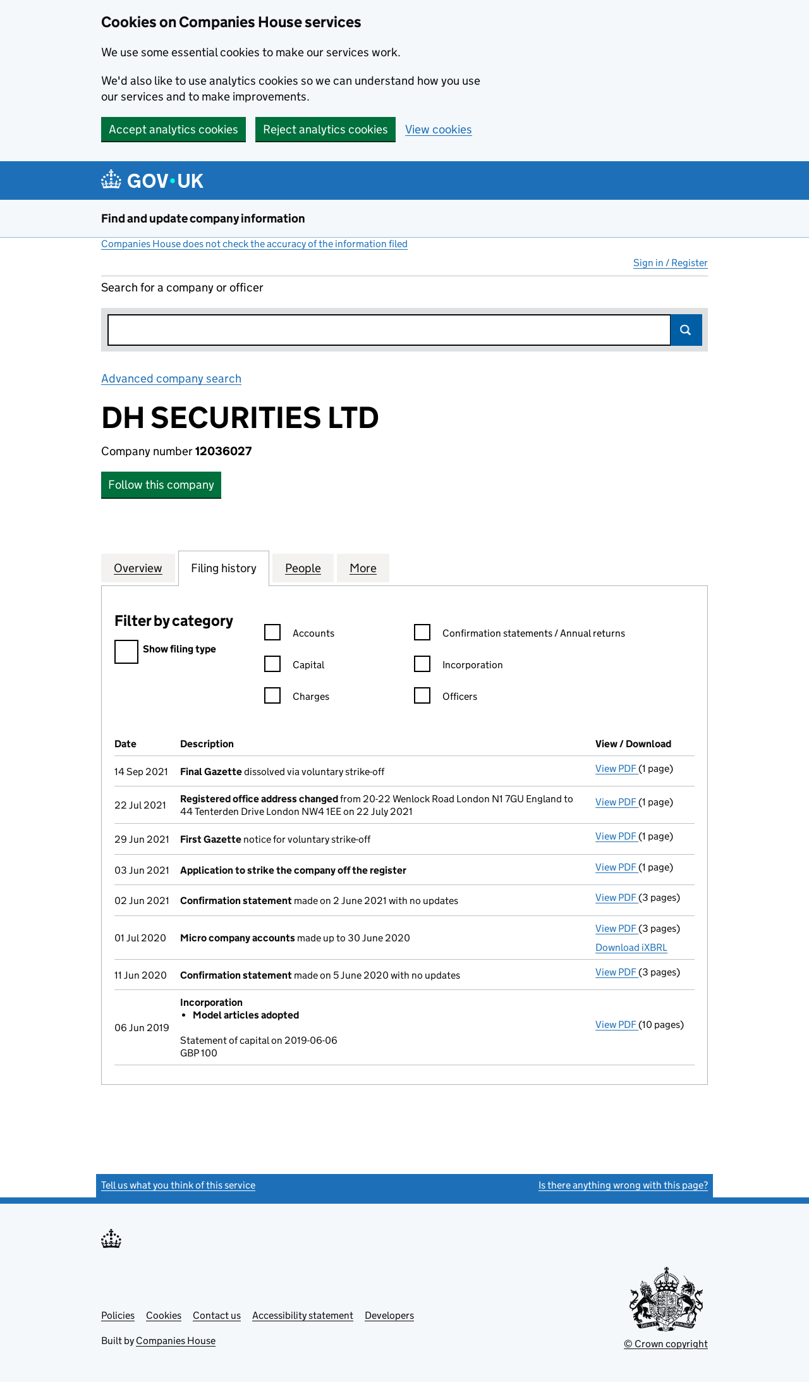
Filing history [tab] (224, 567)
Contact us (217, 1315)
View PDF (616, 768)
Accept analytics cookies (173, 129)
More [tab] (363, 567)
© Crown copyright (666, 1344)
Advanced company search (171, 378)
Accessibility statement (302, 1315)
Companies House (176, 1341)
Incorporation (458, 667)
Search (686, 330)
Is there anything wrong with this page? (623, 1185)
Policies (118, 1315)
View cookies (438, 129)
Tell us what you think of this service (178, 1185)
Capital (294, 667)
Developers (389, 1315)
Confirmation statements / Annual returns (519, 635)
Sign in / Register (670, 263)
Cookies (163, 1315)
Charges (296, 698)
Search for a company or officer (182, 287)
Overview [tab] (138, 567)
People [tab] (303, 567)
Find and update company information (203, 218)
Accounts (299, 635)
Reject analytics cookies (325, 129)
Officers (445, 698)
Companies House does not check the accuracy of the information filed (254, 244)
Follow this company (161, 484)
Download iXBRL (631, 947)
